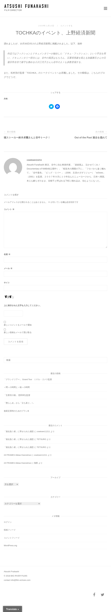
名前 (7, 254)
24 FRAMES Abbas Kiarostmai (17, 455)
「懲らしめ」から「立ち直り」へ (19, 403)
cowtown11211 (34, 160)
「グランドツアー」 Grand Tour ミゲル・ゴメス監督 (28, 379)
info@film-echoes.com (21, 580)
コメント (9, 209)
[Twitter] (102, 595)
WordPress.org (10, 545)
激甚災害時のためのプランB (16, 411)
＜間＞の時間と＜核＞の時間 (17, 387)
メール (8, 268)
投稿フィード (10, 530)
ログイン (8, 522)
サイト (7, 283)
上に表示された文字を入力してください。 (23, 305)
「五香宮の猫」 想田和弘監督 (17, 395)
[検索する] (55, 360)
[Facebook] (94, 595)
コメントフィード (12, 538)
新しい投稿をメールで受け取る (18, 332)
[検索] (104, 359)
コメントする (66, 25)
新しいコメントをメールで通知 (18, 325)
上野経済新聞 (43, 43)
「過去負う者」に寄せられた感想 (19, 431)
